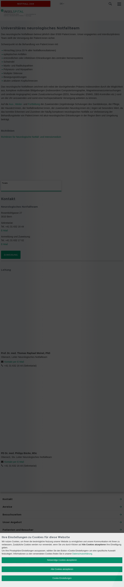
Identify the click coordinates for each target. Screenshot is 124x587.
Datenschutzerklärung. (82, 554)
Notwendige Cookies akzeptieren (62, 560)
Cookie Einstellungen (62, 578)
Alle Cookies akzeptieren (62, 569)
